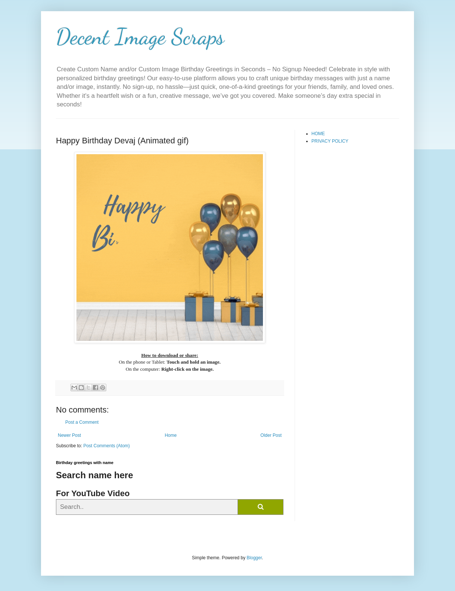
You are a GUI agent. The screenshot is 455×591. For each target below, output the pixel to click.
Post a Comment (81, 422)
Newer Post (69, 435)
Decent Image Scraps (140, 36)
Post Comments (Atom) (106, 445)
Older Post (271, 435)
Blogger (254, 557)
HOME (318, 133)
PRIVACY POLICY (329, 141)
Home (171, 435)
